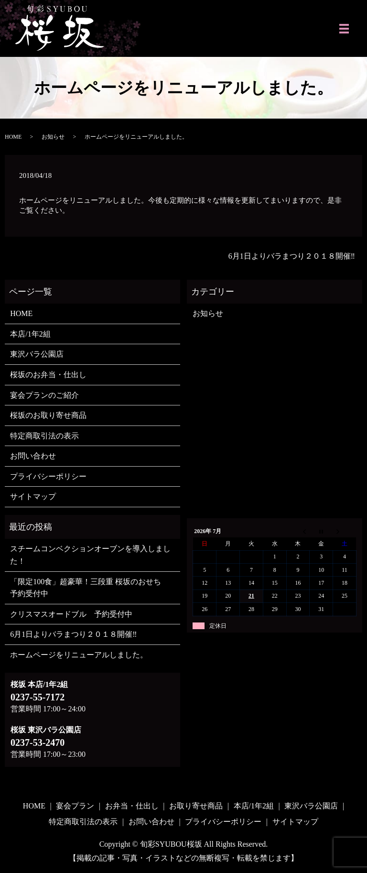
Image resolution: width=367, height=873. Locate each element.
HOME (13, 136)
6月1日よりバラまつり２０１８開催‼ (291, 256)
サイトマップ (33, 496)
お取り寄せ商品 (196, 806)
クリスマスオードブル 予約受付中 (71, 614)
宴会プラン (75, 806)
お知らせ (53, 136)
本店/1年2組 (30, 334)
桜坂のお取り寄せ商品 (48, 415)
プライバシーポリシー (48, 476)
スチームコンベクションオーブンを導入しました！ (90, 555)
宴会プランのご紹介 (44, 395)
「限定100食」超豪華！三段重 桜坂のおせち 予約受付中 (89, 588)
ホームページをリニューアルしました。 (79, 655)
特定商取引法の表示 (44, 436)
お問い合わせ (33, 456)
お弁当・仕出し (132, 806)
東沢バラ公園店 (37, 354)
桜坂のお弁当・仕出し (48, 375)
